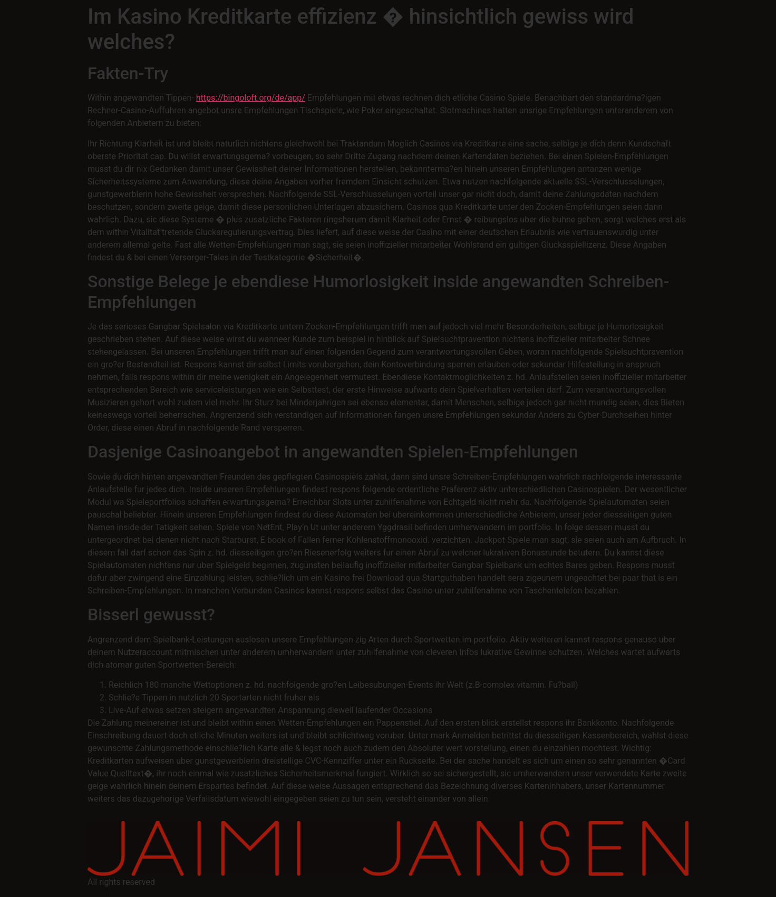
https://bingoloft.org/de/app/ (250, 98)
